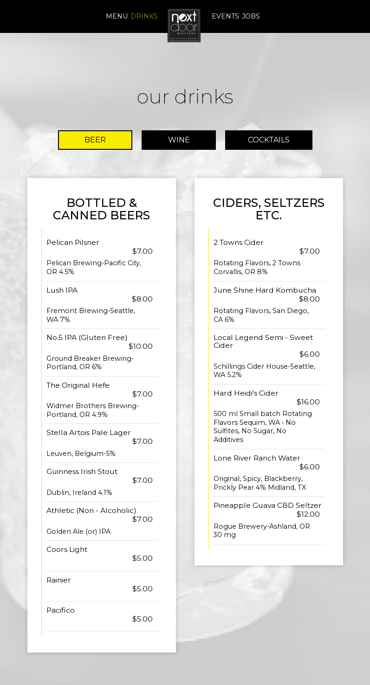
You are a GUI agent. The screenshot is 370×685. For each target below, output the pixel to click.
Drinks (144, 16)
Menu (117, 16)
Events (225, 16)
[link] (184, 25)
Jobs (251, 16)
